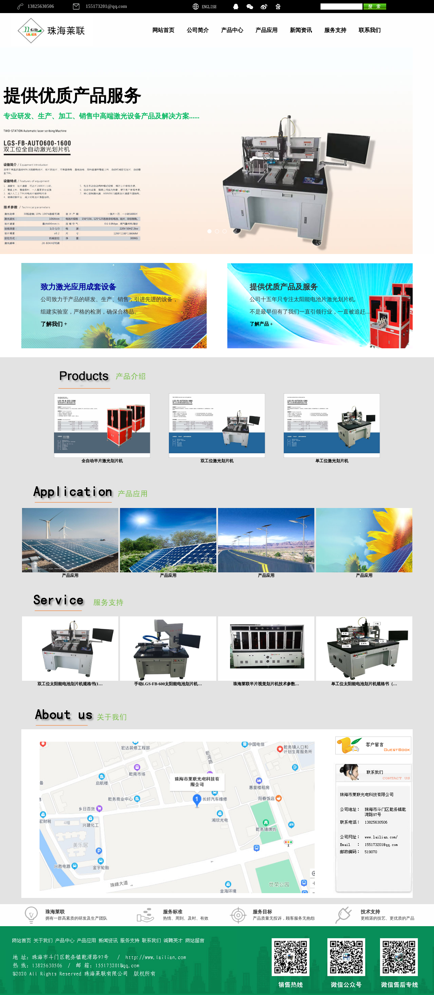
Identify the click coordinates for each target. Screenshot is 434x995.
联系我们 (370, 30)
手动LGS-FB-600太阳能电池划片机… (168, 681)
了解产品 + (261, 324)
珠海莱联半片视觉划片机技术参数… (266, 681)
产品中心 (232, 30)
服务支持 (335, 30)
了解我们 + (54, 324)
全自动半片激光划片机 (102, 458)
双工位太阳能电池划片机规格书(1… (70, 681)
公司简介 (198, 30)
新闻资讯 (301, 30)
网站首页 (163, 30)
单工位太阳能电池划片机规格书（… (364, 681)
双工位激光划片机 (217, 458)
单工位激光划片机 (332, 458)
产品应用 (267, 30)
